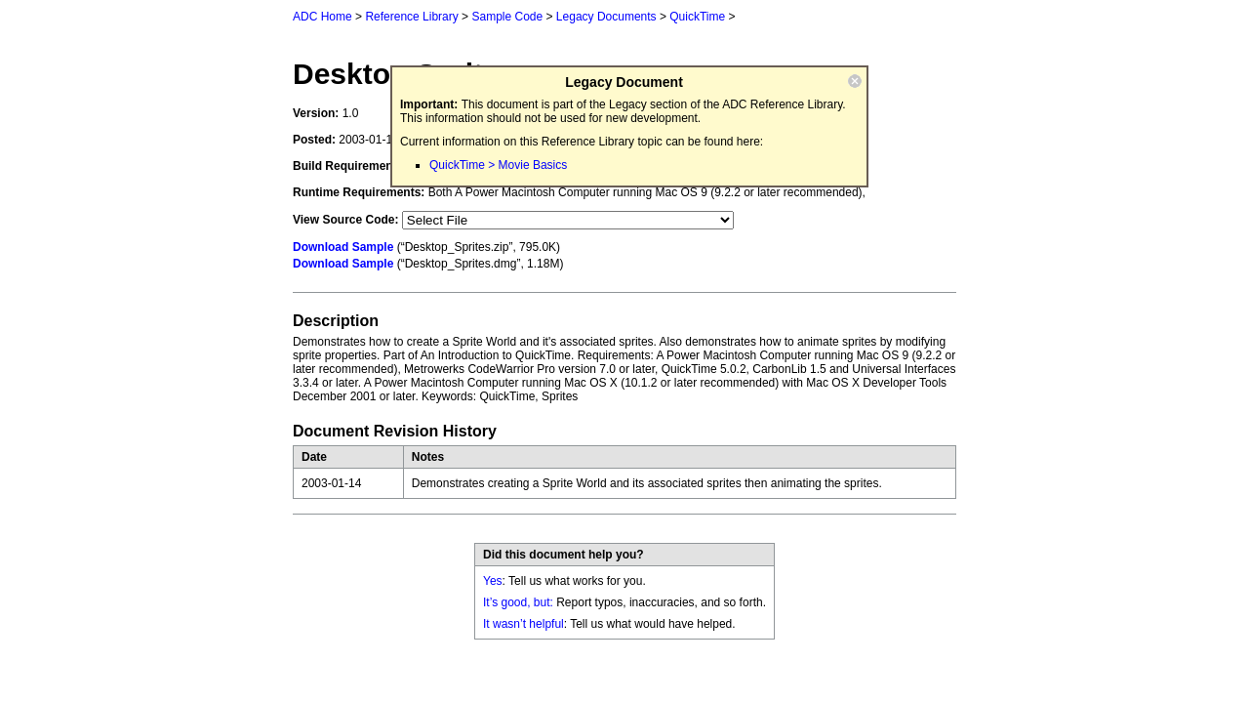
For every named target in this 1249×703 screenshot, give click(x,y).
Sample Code (507, 16)
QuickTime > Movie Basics (498, 165)
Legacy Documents (606, 16)
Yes (493, 581)
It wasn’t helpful (523, 624)
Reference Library (411, 16)
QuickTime (697, 16)
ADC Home (322, 16)
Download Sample (343, 247)
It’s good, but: (518, 602)
